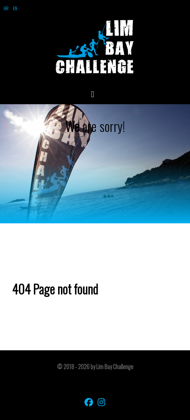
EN (15, 8)
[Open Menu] (95, 94)
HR (6, 8)
